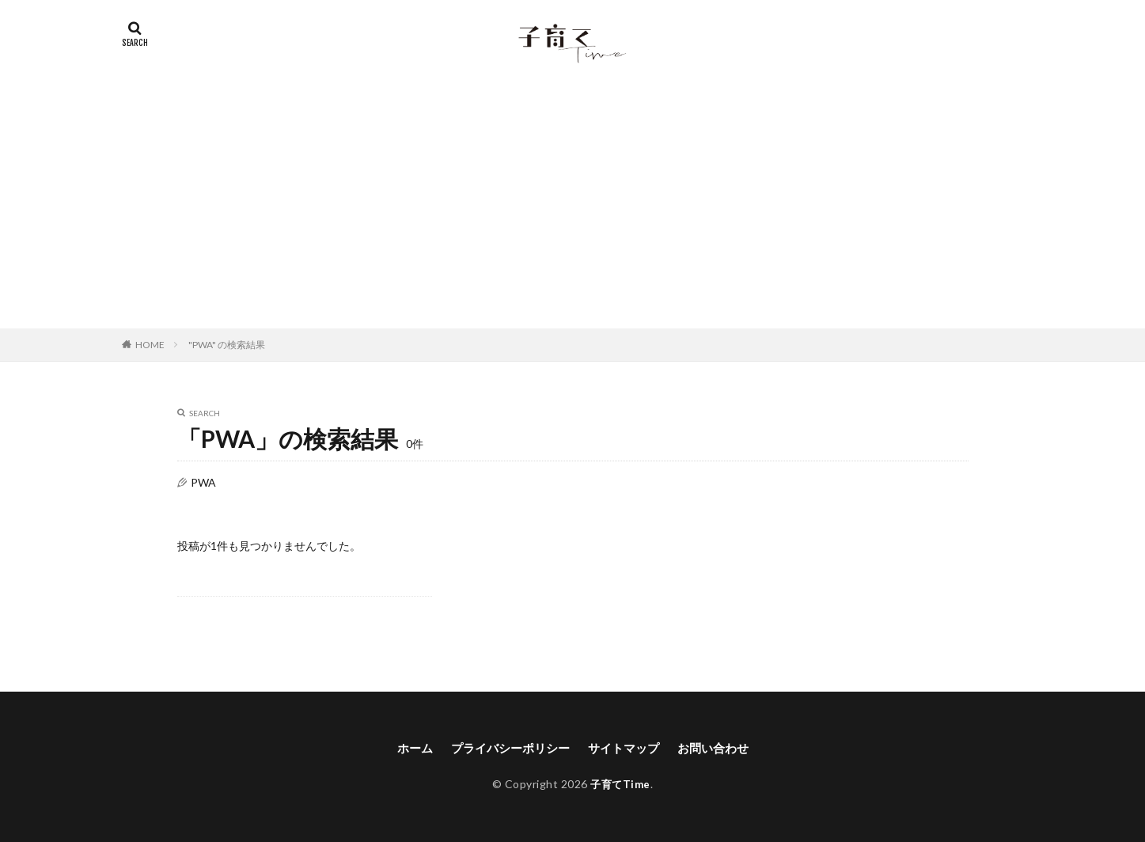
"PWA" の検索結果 (226, 345)
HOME (150, 345)
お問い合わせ (720, 748)
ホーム (406, 748)
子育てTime (620, 784)
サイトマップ (626, 748)
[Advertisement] (573, 209)
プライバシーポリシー (506, 748)
